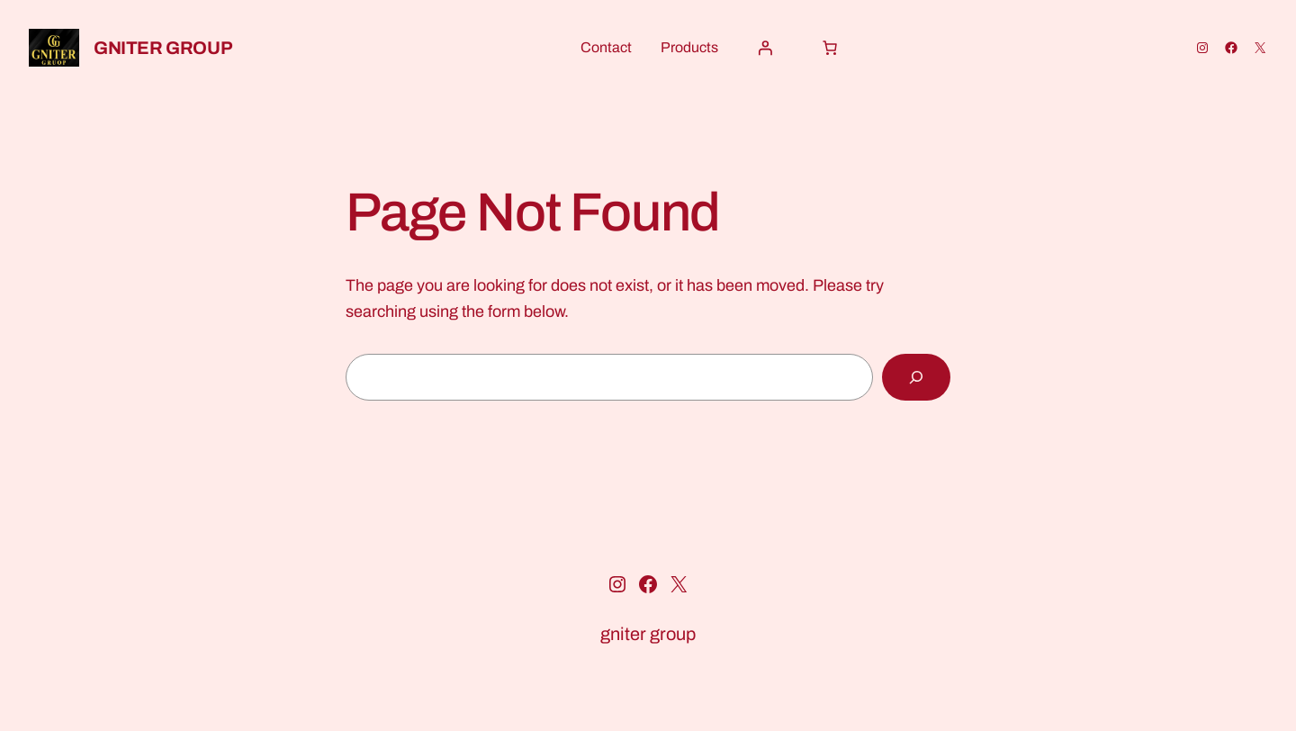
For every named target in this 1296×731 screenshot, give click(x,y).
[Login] (765, 48)
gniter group (163, 48)
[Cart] (830, 48)
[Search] (916, 377)
